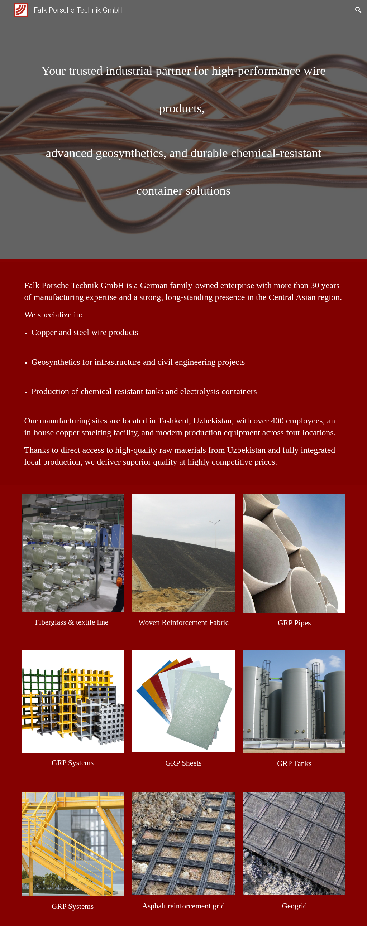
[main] (184, 131)
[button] (358, 10)
